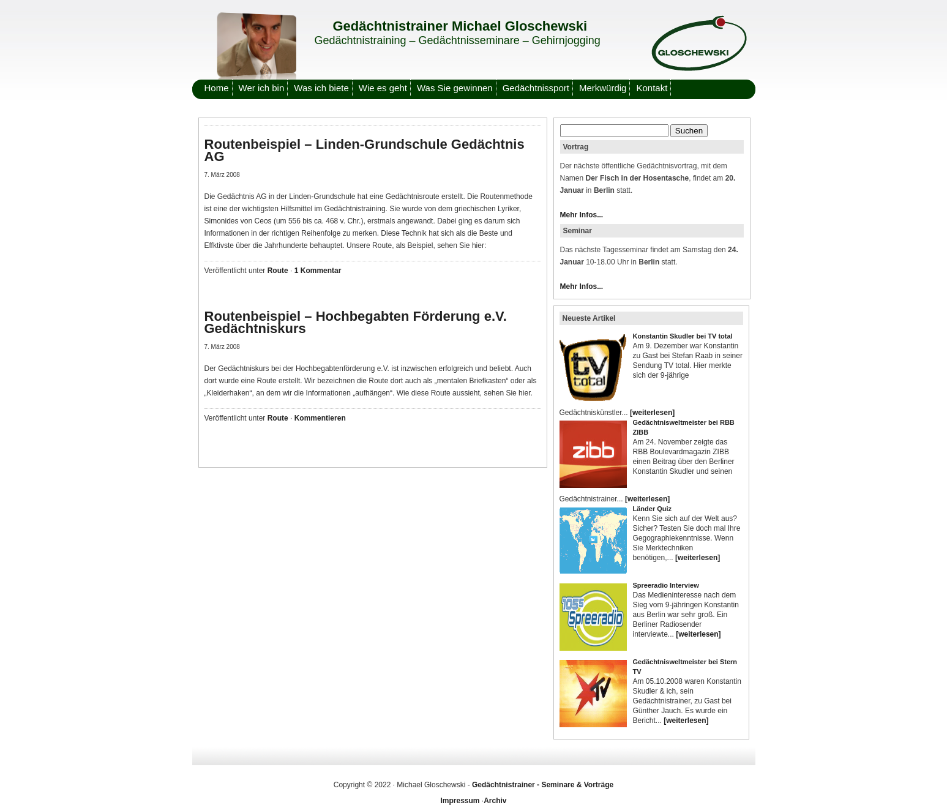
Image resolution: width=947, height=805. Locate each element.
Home (216, 88)
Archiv (495, 800)
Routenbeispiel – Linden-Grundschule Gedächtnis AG (364, 150)
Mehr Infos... (582, 215)
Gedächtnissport (536, 88)
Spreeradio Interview (666, 585)
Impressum (459, 800)
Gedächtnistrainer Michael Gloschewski (460, 26)
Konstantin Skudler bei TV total (683, 336)
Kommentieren (320, 418)
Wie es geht (383, 88)
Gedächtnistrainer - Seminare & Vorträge (542, 785)
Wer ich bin (262, 88)
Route (278, 270)
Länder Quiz (652, 508)
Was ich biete (321, 88)
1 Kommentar (318, 270)
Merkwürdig (603, 88)
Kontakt (651, 88)
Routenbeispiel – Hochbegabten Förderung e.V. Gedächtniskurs (355, 322)
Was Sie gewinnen (455, 88)
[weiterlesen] (652, 412)
